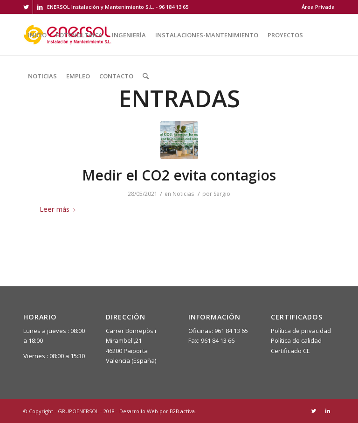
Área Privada (318, 6)
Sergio (221, 194)
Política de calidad (296, 340)
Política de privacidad (301, 330)
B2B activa (182, 411)
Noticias (183, 194)
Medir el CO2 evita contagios (179, 175)
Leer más (59, 209)
